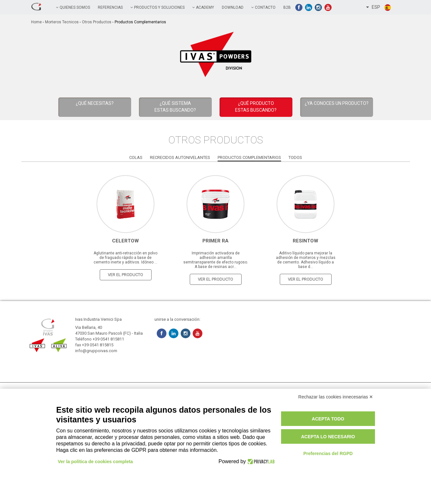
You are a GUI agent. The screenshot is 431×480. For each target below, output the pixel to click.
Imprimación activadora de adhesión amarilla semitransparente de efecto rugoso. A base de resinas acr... (215, 260)
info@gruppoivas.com (96, 350)
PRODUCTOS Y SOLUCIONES (157, 7)
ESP (378, 7)
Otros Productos (96, 22)
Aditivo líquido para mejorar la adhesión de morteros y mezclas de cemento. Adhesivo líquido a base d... (305, 260)
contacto (263, 7)
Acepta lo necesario (328, 436)
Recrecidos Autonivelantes (180, 157)
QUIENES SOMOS (73, 7)
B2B (287, 7)
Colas (135, 157)
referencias (110, 7)
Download (233, 7)
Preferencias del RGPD (328, 453)
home (36, 22)
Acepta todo (328, 418)
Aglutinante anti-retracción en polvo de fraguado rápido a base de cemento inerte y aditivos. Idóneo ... (125, 257)
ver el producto (125, 274)
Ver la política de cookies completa (95, 461)
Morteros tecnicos (62, 22)
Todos (295, 157)
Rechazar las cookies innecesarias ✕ (335, 396)
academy (203, 7)
